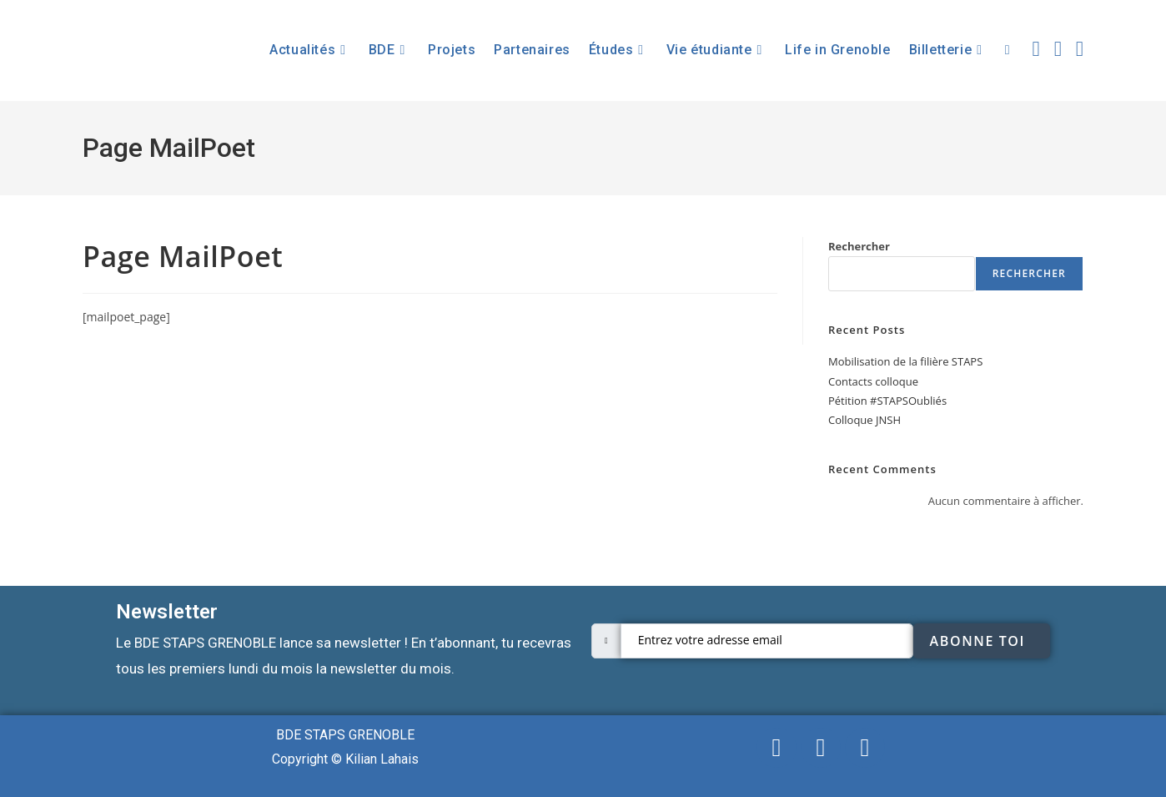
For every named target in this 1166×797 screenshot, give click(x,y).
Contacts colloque (873, 381)
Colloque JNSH (864, 419)
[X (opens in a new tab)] (1036, 48)
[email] (767, 640)
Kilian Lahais (382, 759)
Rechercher (859, 246)
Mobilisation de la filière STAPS (905, 361)
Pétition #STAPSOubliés (887, 400)
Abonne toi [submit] (977, 641)
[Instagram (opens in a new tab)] (1079, 48)
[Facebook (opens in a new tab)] (1058, 48)
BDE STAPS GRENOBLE (345, 735)
